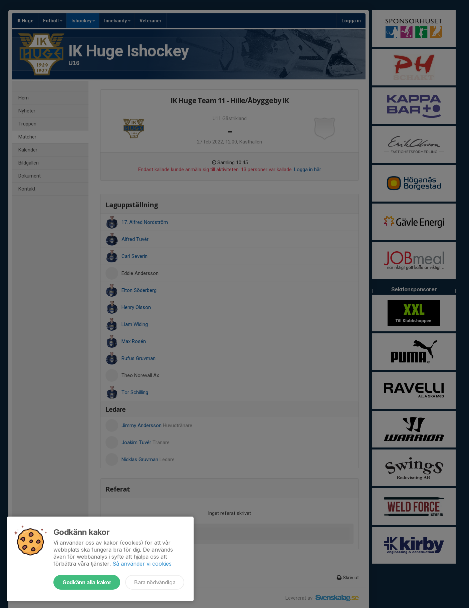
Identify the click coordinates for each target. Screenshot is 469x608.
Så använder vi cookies (142, 563)
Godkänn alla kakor (86, 582)
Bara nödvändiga (154, 582)
